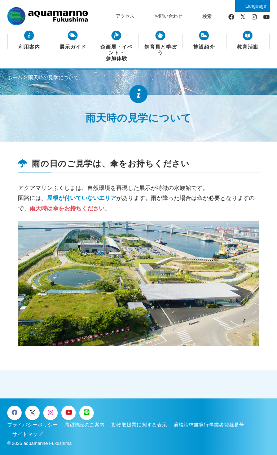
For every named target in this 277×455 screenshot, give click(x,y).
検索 (207, 16)
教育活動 (248, 47)
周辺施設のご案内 (84, 425)
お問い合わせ (168, 16)
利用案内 (29, 47)
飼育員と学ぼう (160, 49)
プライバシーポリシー (32, 425)
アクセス (125, 16)
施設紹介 (204, 47)
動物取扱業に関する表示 (139, 425)
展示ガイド (73, 47)
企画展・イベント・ (116, 53)
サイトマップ (27, 434)
